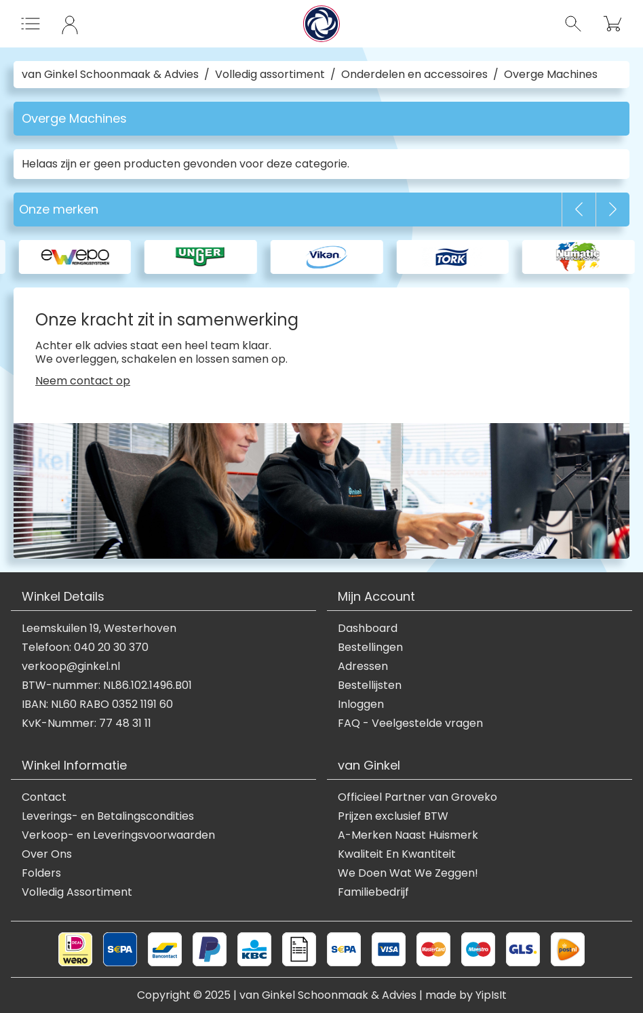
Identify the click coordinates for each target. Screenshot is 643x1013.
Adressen (363, 666)
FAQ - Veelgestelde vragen (410, 723)
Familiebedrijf (373, 892)
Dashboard (367, 628)
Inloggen (361, 704)
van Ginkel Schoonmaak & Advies (110, 74)
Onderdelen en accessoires (414, 74)
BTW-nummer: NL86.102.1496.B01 (107, 685)
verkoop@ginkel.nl (71, 666)
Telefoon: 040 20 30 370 (85, 647)
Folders (41, 873)
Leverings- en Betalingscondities (108, 816)
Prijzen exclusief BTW (393, 816)
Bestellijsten (370, 685)
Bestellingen (370, 647)
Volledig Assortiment (77, 892)
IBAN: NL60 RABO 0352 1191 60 (97, 704)
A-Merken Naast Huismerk (408, 835)
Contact (44, 797)
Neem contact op (82, 381)
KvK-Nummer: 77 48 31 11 (86, 723)
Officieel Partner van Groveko (417, 797)
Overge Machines (551, 74)
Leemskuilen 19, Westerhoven (99, 628)
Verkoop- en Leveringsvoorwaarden (118, 835)
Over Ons (47, 854)
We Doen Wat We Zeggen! (408, 873)
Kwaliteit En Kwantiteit (397, 854)
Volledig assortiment (270, 74)
